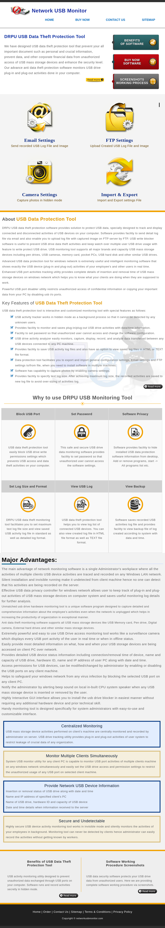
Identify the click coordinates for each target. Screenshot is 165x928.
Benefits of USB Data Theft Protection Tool (49, 863)
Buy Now (82, 19)
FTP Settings (119, 140)
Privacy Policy (122, 911)
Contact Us (115, 19)
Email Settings (39, 140)
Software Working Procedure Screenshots (125, 863)
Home (49, 19)
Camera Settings (39, 194)
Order (47, 911)
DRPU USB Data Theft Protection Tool (44, 36)
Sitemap (148, 19)
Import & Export (119, 194)
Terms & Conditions (98, 911)
